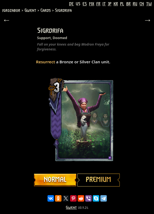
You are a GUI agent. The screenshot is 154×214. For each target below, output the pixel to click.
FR (98, 4)
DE (71, 4)
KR (116, 4)
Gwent (71, 207)
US (78, 4)
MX (91, 4)
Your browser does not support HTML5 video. (77, 120)
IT (104, 4)
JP (109, 4)
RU (135, 4)
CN (141, 4)
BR (128, 4)
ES (85, 4)
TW (149, 4)
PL (122, 4)
